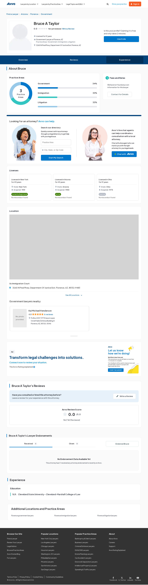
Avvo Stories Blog (13, 554)
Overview (23, 60)
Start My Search (56, 158)
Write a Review (69, 29)
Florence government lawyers (22, 516)
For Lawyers (11, 558)
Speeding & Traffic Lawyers (85, 570)
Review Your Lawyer (14, 543)
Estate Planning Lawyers (84, 554)
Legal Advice (11, 547)
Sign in (135, 4)
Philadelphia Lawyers (49, 558)
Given (74, 444)
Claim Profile (121, 39)
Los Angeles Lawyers (49, 543)
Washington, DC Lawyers (50, 554)
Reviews (74, 60)
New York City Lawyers (49, 539)
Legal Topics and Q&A (75, 4)
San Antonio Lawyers (49, 566)
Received (30, 444)
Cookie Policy (38, 577)
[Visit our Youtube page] (137, 578)
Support (112, 547)
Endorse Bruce (122, 444)
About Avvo (113, 539)
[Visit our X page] (122, 578)
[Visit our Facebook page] (114, 578)
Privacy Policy (25, 577)
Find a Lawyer (12, 539)
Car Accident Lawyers (83, 558)
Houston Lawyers (47, 550)
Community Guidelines (54, 577)
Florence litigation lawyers (107, 516)
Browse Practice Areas (15, 550)
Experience (124, 60)
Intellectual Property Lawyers (86, 566)
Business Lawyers (81, 543)
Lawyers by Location (29, 4)
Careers (112, 543)
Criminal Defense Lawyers (84, 547)
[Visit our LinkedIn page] (130, 578)
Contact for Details (119, 94)
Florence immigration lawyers (65, 516)
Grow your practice (119, 4)
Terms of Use (12, 577)
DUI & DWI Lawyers (82, 550)
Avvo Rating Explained (117, 550)
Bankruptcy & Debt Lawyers (85, 539)
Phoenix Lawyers (47, 562)
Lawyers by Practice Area (52, 4)
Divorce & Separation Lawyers (86, 562)
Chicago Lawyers (47, 547)
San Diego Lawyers (48, 570)
